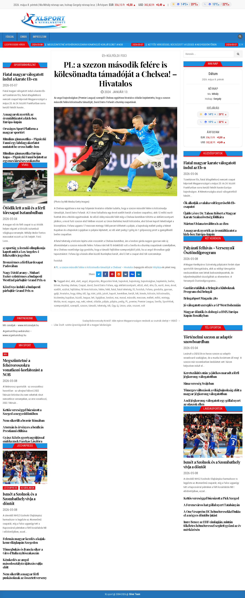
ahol (67, 281)
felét (107, 289)
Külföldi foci (116, 56)
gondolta (158, 289)
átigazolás (94, 281)
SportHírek (167, 301)
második (131, 297)
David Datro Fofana (103, 285)
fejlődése (75, 289)
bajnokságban (148, 281)
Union (123, 305)
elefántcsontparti (127, 285)
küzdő (78, 297)
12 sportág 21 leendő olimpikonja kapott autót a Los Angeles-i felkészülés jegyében (24, 251)
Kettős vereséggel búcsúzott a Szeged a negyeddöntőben (22, 412)
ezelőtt (57, 289)
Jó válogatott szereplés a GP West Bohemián (212, 305)
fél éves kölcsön (89, 289)
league (86, 297)
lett (92, 297)
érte (151, 285)
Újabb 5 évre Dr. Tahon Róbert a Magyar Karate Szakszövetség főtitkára (209, 215)
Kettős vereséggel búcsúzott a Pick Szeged (211, 498)
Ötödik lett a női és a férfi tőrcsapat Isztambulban (24, 210)
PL (126, 301)
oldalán (97, 301)
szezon (83, 305)
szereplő (74, 305)
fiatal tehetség (124, 289)
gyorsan (168, 289)
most (64, 301)
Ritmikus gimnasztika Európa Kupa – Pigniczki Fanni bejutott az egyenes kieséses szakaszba (25, 157)
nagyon (71, 301)
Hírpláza (157, 267)
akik (73, 281)
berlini (171, 281)
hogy (72, 293)
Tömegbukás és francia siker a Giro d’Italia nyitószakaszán (23, 551)
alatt (78, 281)
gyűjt (56, 293)
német (89, 301)
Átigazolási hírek (109, 281)
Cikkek (23, 37)
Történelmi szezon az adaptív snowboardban (207, 339)
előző (140, 285)
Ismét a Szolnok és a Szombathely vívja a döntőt (20, 498)
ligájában (100, 297)
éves (167, 285)
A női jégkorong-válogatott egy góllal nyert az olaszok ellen (211, 402)
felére (101, 289)
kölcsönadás (163, 293)
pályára (113, 301)
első (146, 285)
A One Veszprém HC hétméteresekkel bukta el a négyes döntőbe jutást (211, 513)
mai (116, 297)
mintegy (165, 297)
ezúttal (65, 289)
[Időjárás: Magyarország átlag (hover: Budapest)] (200, 4)
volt (143, 305)
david (90, 285)
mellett (150, 297)
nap (78, 301)
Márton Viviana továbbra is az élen (205, 224)
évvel (173, 285)
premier (133, 301)
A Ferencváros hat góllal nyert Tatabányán (211, 505)
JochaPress (10, 488)
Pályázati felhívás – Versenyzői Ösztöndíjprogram (208, 250)
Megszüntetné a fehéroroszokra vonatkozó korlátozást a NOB (22, 367)
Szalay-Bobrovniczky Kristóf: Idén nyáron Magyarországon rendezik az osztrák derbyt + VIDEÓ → (131, 320)
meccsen (141, 297)
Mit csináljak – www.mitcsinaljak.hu (21, 325)
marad (123, 297)
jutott (105, 293)
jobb (99, 293)
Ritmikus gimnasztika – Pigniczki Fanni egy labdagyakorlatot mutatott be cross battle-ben (24, 142)
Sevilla (158, 301)
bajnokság (134, 281)
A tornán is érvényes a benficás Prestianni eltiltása (23, 429)
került (131, 293)
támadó (92, 305)
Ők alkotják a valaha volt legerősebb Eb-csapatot (209, 205)
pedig (121, 301)
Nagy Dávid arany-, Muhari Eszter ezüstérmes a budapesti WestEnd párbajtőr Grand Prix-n (24, 276)
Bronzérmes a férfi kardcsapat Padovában (23, 264)
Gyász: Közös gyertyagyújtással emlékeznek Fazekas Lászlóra (23, 439)
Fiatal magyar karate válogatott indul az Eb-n (209, 165)
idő (84, 293)
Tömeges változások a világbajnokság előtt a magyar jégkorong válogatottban (212, 392)
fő (134, 289)
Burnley (65, 285)
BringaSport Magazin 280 (200, 298)
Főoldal (10, 37)
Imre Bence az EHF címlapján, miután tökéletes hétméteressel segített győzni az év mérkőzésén (212, 525)
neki (83, 301)
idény (78, 293)
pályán (105, 301)
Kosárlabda (27, 488)
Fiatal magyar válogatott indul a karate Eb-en (23, 76)
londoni (110, 297)
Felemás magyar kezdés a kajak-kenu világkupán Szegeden (24, 541)
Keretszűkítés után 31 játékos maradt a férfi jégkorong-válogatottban (211, 375)
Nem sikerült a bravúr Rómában (23, 420)
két (137, 293)
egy (116, 285)
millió (157, 297)
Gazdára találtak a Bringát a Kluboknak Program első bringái (209, 290)
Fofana (149, 289)
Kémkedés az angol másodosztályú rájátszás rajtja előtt (22, 563)
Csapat (82, 285)
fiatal (113, 289)
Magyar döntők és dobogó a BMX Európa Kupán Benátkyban (210, 314)
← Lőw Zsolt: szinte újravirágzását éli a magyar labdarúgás (81, 324)
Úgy (113, 305)
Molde (57, 301)
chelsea (73, 285)
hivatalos (64, 293)
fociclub (140, 289)
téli (109, 305)
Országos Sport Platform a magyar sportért (20, 130)
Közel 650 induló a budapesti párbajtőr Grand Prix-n (21, 289)
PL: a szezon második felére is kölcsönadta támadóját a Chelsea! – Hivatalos (115, 73)
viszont (136, 305)
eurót (161, 285)
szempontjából (61, 305)
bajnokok (123, 281)
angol (85, 281)
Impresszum (39, 37)
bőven (57, 285)
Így (88, 293)
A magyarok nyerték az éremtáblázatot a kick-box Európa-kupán (20, 118)
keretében (122, 293)
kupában (69, 297)
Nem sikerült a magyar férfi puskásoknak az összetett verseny (25, 576)
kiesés (143, 293)
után (129, 305)
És (156, 285)
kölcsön (151, 293)
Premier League (145, 301)
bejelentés (161, 281)
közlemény (59, 297)
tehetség (101, 305)
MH (5, 354)
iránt (93, 293)
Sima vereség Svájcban (198, 383)
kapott (112, 293)
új (118, 305)
